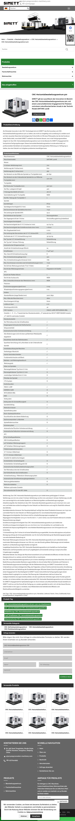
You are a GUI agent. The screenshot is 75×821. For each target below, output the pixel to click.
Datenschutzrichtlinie (35, 812)
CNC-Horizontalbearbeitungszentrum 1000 (61, 733)
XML (68, 812)
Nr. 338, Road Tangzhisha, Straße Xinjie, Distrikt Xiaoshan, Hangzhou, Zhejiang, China (19, 750)
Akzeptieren (36, 816)
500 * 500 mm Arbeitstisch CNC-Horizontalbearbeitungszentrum (25, 608)
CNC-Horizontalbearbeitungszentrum (44, 39)
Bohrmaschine (6, 76)
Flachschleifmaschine (9, 72)
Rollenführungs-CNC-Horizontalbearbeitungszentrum (22, 611)
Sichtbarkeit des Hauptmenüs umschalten (69, 8)
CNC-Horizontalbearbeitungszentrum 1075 (15, 709)
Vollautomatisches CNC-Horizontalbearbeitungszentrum (23, 619)
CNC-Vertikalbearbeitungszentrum (15, 627)
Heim (3, 39)
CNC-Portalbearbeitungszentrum (15, 629)
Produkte (10, 39)
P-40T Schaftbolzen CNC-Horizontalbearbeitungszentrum (23, 615)
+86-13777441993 (28, 4)
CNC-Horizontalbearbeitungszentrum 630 (15, 733)
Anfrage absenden (38, 114)
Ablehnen (24, 816)
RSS (63, 812)
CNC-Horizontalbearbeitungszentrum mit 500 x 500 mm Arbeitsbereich (28, 604)
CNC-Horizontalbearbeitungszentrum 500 (15, 42)
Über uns (42, 752)
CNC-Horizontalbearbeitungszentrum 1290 (38, 709)
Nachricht (42, 760)
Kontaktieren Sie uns (15, 743)
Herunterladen (44, 763)
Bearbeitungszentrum (22, 39)
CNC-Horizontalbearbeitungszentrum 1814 (61, 709)
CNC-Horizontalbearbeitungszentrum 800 (38, 733)
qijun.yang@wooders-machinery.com (36, 1)
